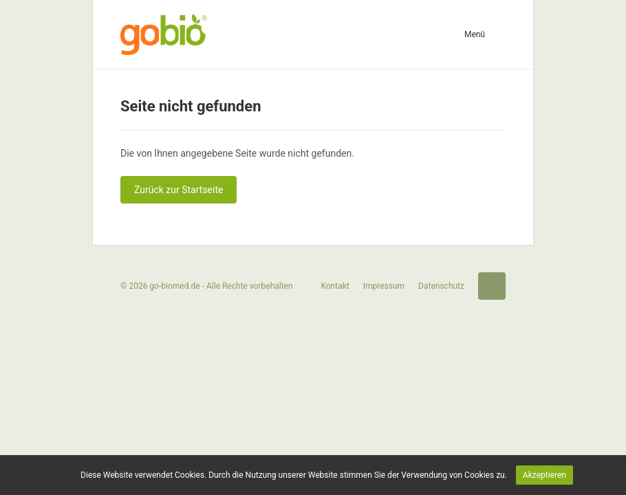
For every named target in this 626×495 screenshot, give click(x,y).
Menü (474, 34)
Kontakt (335, 286)
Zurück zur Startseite (178, 189)
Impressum (383, 286)
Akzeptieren (544, 475)
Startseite (492, 286)
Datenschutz (441, 286)
